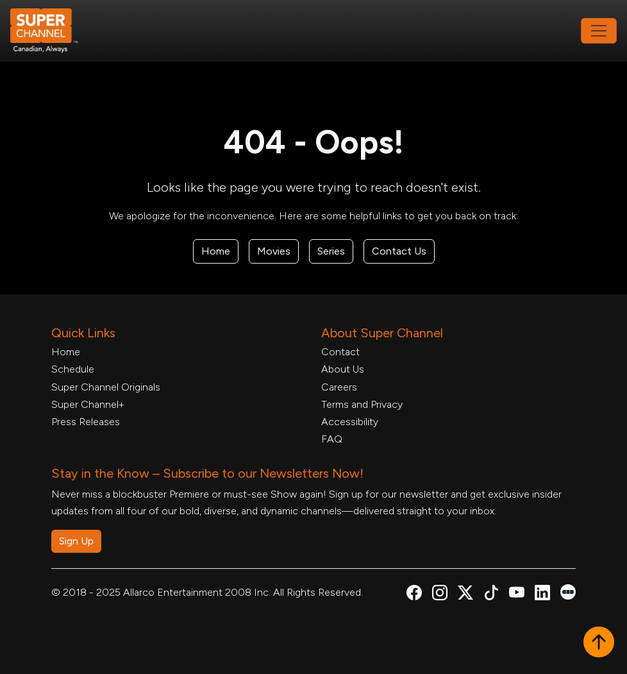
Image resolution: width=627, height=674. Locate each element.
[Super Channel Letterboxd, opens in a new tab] (568, 591)
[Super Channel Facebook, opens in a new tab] (414, 595)
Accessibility (349, 422)
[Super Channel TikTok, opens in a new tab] (491, 595)
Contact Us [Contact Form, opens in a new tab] (399, 251)
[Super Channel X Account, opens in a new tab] (465, 595)
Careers (339, 387)
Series (331, 251)
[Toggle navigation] (599, 31)
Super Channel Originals (105, 387)
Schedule (72, 369)
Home (215, 251)
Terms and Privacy (362, 404)
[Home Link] (52, 30)
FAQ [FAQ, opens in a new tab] (331, 439)
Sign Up (76, 541)
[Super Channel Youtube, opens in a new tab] (516, 595)
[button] (598, 643)
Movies (273, 251)
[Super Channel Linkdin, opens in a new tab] (542, 595)
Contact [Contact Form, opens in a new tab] (340, 352)
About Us (342, 369)
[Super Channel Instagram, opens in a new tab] (439, 595)
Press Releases (85, 422)
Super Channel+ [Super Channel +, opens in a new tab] (87, 404)
